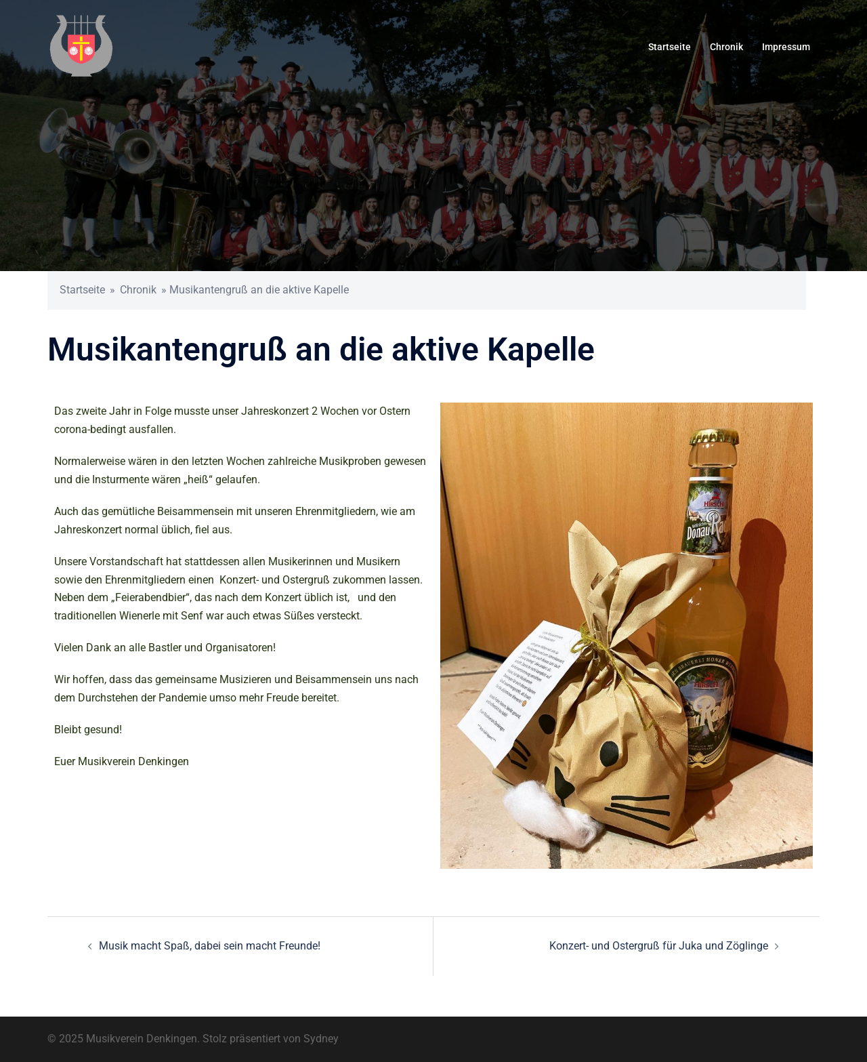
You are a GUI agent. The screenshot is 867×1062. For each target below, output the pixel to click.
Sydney (321, 1038)
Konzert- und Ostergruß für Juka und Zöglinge (658, 945)
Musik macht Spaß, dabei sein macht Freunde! (209, 945)
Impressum (786, 46)
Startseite (669, 46)
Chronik (726, 46)
